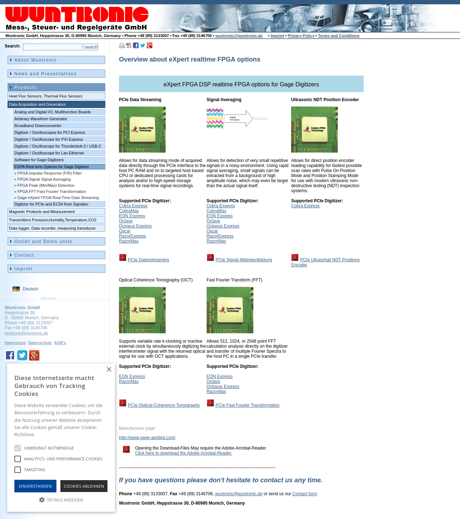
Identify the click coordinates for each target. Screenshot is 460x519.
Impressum (15, 342)
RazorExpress (132, 236)
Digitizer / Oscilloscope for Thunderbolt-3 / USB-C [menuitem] (57, 146)
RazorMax (129, 241)
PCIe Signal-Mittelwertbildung (244, 259)
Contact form (305, 493)
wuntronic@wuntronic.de (239, 35)
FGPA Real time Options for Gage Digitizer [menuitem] (51, 166)
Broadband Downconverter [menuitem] (37, 125)
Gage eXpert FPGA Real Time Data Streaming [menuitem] (58, 197)
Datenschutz (39, 342)
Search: (12, 46)
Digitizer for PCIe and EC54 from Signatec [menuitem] (51, 204)
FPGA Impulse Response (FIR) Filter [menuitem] (49, 173)
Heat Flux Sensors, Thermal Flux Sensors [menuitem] (45, 96)
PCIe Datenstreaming (148, 259)
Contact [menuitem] (24, 255)
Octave (126, 221)
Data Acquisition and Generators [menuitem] (37, 104)
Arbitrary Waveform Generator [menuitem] (40, 119)
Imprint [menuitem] (23, 268)
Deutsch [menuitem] (30, 289)
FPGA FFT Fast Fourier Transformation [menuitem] (51, 191)
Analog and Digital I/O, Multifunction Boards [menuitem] (52, 112)
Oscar (124, 231)
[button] (61, 499)
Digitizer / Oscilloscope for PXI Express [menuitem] (48, 139)
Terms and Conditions (338, 35)
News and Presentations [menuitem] (45, 73)
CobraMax (129, 210)
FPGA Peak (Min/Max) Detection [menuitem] (45, 185)
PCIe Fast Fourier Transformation (248, 405)
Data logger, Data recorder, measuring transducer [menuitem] (52, 228)
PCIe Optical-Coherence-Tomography (164, 405)
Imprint (277, 35)
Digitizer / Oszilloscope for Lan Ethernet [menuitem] (49, 153)
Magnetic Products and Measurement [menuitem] (42, 211)
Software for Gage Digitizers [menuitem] (39, 160)
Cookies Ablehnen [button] (84, 486)
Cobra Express (133, 205)
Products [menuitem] (25, 87)
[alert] (61, 438)
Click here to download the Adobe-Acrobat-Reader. (183, 453)
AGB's (60, 342)
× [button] (108, 370)
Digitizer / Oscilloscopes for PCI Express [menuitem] (49, 132)
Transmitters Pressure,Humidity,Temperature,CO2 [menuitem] (52, 220)
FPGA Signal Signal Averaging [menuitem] (43, 179)
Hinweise (45, 434)
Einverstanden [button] (35, 486)
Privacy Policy (301, 35)
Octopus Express (135, 226)
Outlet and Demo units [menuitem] (43, 241)
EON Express (132, 215)
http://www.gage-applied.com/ (147, 437)
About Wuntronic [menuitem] (35, 60)
